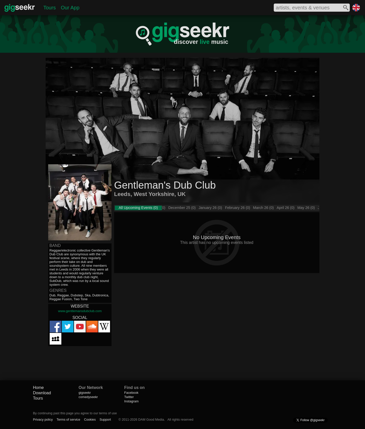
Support (105, 419)
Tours (49, 7)
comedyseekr (88, 397)
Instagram (131, 401)
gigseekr (85, 393)
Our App (70, 7)
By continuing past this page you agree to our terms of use (75, 413)
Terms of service (68, 419)
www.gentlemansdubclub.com (80, 311)
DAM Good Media (151, 419)
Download (42, 393)
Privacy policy (43, 419)
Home (38, 387)
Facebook (131, 393)
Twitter (129, 397)
